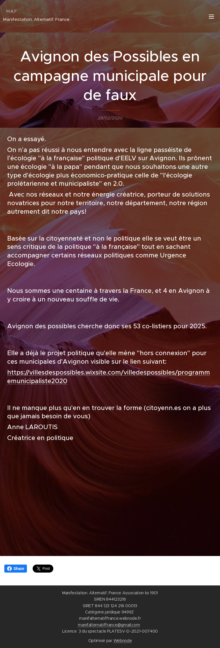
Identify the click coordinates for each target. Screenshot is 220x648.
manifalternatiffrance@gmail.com (109, 624)
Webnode (122, 640)
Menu (211, 16)
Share (15, 568)
